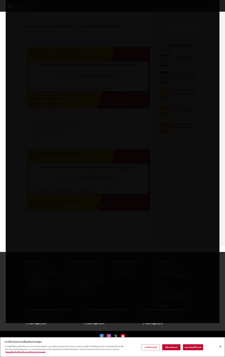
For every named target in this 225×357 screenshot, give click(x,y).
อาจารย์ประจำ (123, 266)
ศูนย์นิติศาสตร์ (167, 272)
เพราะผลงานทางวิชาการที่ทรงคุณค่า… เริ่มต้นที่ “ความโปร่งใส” (185, 110)
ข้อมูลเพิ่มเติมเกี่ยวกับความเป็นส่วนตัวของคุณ (25, 352)
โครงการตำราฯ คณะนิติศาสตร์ (175, 275)
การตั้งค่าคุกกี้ (151, 347)
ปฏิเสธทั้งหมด (171, 347)
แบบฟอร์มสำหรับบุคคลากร (173, 293)
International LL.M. (38, 284)
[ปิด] (220, 346)
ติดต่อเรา (163, 305)
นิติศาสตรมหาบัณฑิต (39, 278)
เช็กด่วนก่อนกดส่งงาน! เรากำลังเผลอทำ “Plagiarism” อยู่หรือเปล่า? (184, 127)
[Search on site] (180, 28)
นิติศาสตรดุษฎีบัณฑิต (39, 287)
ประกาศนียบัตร (36, 293)
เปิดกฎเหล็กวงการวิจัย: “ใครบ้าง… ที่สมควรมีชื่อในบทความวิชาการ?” (184, 94)
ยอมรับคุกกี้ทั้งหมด (193, 347)
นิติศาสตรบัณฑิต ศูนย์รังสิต (42, 266)
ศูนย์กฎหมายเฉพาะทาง (171, 269)
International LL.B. (38, 275)
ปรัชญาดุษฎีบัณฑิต (38, 290)
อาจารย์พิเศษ (123, 272)
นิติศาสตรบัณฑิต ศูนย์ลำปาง (42, 269)
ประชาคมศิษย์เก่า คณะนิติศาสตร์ (175, 298)
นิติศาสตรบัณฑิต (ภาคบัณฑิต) (43, 272)
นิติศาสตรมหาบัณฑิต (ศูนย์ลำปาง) (45, 281)
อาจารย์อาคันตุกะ (125, 275)
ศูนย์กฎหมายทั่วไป (169, 266)
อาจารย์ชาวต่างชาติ (126, 269)
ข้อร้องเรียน (166, 290)
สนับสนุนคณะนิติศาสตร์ (172, 296)
